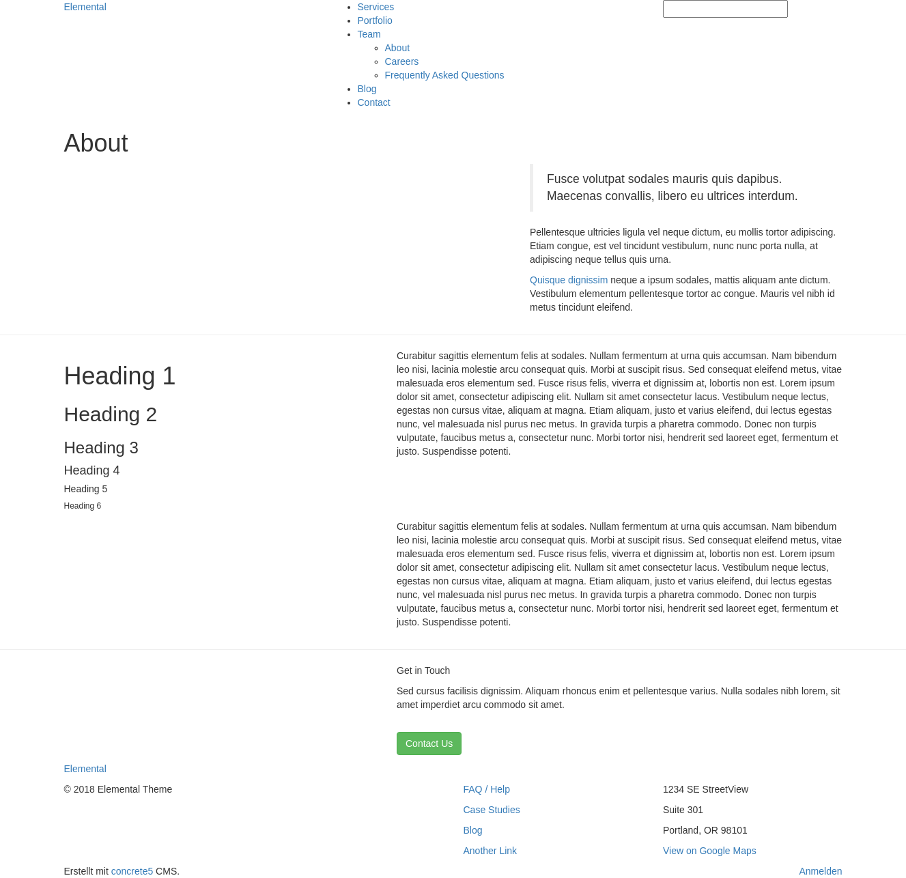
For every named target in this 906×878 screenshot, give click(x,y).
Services (376, 6)
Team (369, 34)
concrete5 (132, 871)
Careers (402, 61)
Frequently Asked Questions (445, 75)
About (397, 47)
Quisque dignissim (569, 279)
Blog (367, 88)
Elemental (85, 6)
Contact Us (429, 743)
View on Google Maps (709, 850)
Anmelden (820, 871)
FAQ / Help (487, 789)
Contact (374, 102)
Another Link (491, 850)
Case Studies (492, 809)
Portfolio (375, 20)
